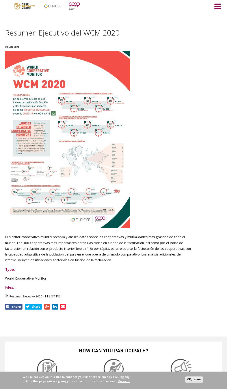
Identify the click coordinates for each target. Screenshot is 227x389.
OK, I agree (194, 379)
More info (124, 381)
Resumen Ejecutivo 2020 (26, 296)
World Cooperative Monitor (26, 278)
